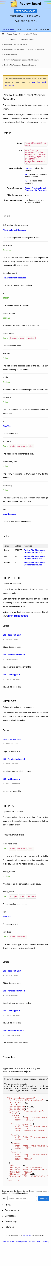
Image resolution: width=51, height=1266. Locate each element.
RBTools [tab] (21, 29)
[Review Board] (25, 4)
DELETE (28, 172)
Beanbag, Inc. (27, 1257)
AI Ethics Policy (34, 1263)
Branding (46, 1263)
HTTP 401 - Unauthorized (11, 682)
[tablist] (25, 28)
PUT (26, 184)
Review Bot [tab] (44, 29)
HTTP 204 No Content (18, 619)
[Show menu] (21, 34)
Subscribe (43, 1220)
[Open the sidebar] (3, 34)
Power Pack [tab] (32, 29)
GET (27, 178)
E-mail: (4, 1220)
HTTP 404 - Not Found (10, 643)
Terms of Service (8, 1263)
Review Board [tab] (8, 29)
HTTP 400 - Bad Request (11, 1038)
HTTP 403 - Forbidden (10, 663)
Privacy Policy (21, 1263)
